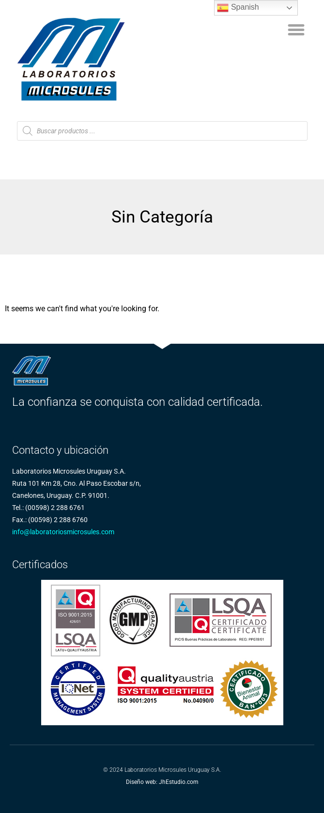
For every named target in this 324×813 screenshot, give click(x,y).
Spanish (238, 8)
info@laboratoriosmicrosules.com (63, 532)
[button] (295, 30)
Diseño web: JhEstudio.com (162, 782)
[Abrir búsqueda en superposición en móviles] (162, 131)
